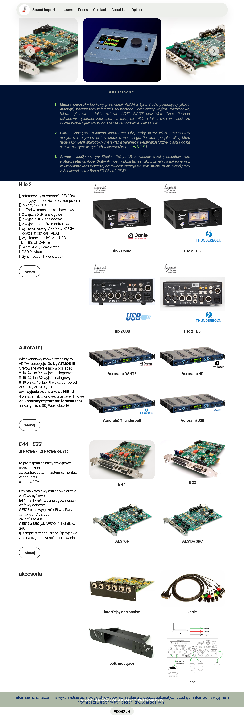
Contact (99, 10)
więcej (29, 271)
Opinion (137, 10)
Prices (83, 10)
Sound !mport (44, 10)
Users (68, 10)
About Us (119, 10)
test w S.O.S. (136, 147)
